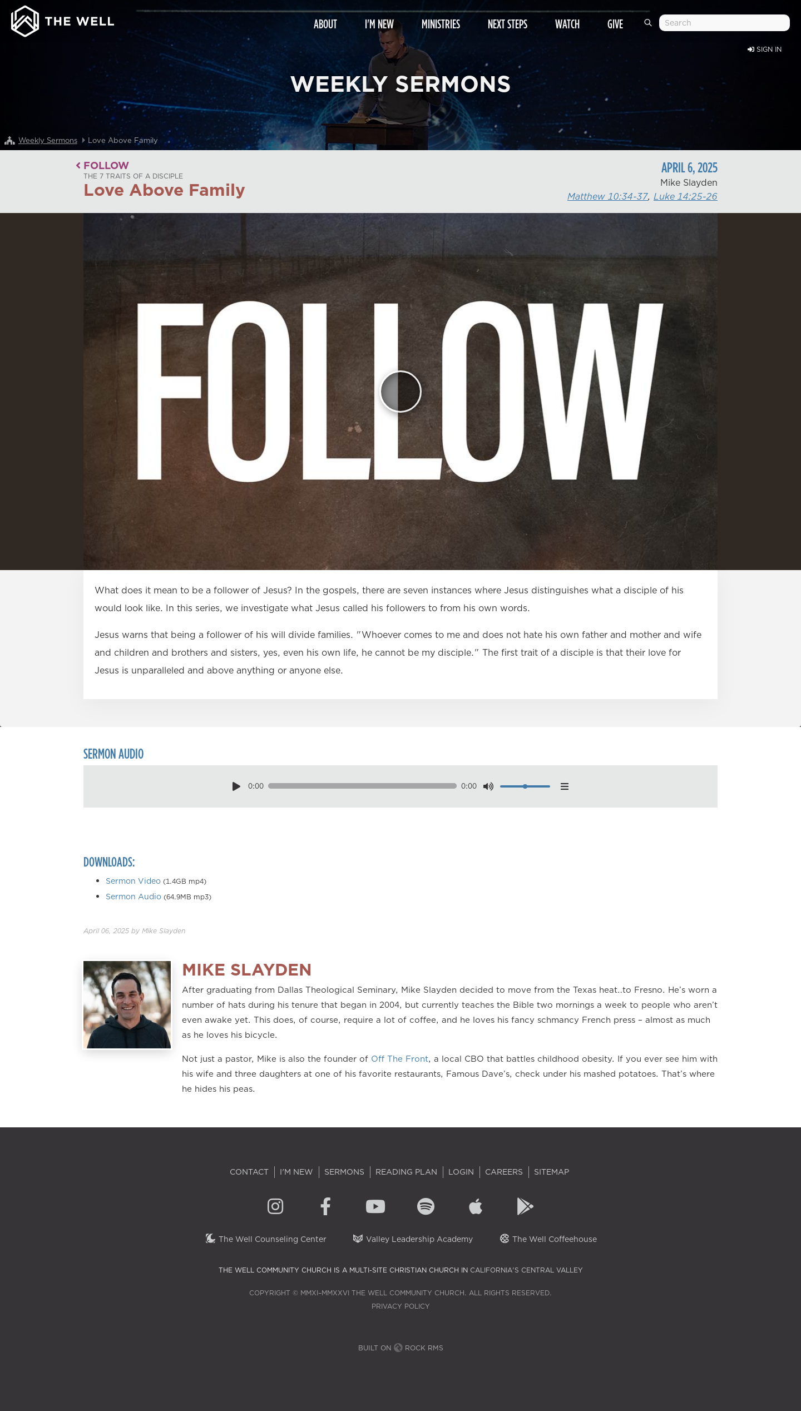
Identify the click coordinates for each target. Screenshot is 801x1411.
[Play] (400, 391)
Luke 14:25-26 (686, 196)
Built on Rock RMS (400, 1348)
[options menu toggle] (564, 786)
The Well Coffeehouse (547, 1239)
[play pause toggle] (236, 786)
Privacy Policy (401, 1306)
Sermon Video (133, 881)
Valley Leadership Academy (412, 1239)
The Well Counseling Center (266, 1239)
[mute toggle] (488, 786)
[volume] (525, 786)
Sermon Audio (133, 896)
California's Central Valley (526, 1270)
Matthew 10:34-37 (607, 196)
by (134, 930)
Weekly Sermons (47, 140)
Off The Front (399, 1059)
